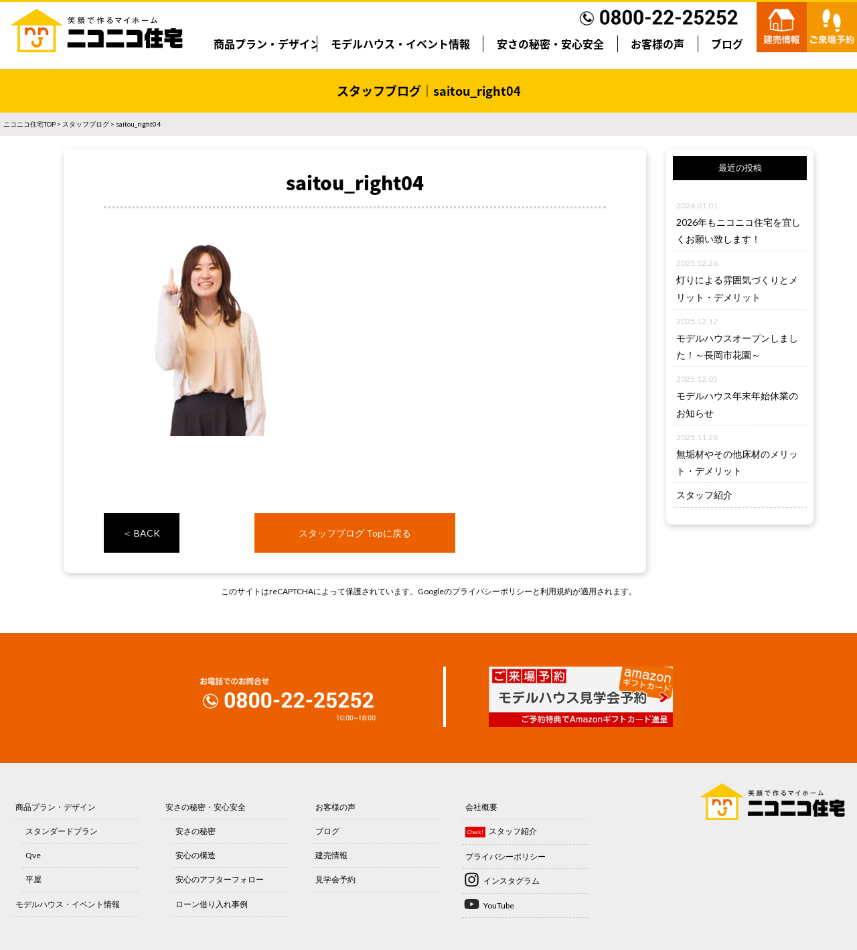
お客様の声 (657, 44)
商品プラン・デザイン (267, 44)
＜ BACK (141, 533)
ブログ (727, 44)
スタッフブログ (85, 124)
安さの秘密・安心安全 (550, 44)
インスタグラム (511, 881)
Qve (33, 855)
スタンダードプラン (61, 831)
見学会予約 (335, 879)
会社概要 (481, 807)
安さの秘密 (195, 831)
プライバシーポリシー (492, 591)
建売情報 (331, 855)
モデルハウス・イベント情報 (400, 44)
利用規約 (556, 591)
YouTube (498, 905)
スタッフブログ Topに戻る (355, 533)
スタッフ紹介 (704, 494)
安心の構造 (195, 855)
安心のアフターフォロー (219, 879)
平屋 (33, 879)
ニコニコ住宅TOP (29, 124)
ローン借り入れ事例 (211, 904)
